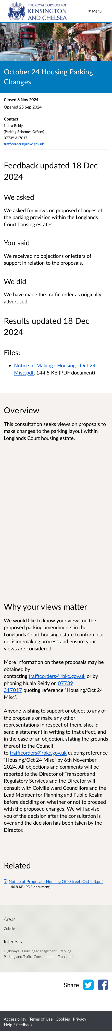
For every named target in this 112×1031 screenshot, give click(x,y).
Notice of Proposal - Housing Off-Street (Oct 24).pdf (53, 881)
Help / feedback (18, 1024)
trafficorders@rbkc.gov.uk (24, 144)
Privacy (79, 1018)
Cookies (63, 1018)
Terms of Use (41, 1018)
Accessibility (15, 1018)
